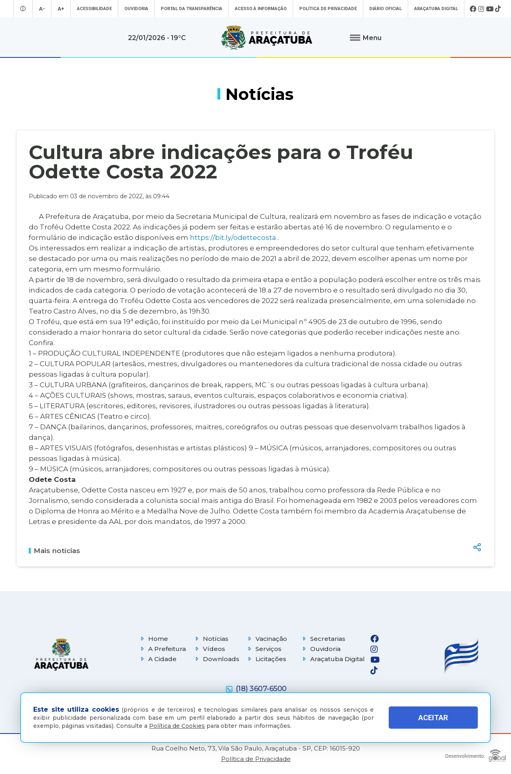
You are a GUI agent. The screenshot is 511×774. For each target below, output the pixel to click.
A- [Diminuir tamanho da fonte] (42, 9)
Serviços (263, 649)
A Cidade (157, 659)
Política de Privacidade (328, 8)
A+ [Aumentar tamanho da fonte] (60, 9)
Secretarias (322, 639)
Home (153, 639)
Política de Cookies (177, 725)
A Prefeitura (162, 649)
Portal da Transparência (191, 8)
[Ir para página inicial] (267, 37)
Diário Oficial (385, 8)
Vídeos (209, 649)
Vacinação (266, 639)
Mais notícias (54, 550)
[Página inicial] (61, 654)
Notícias (210, 639)
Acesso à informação (261, 8)
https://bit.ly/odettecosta (233, 237)
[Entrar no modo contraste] (23, 9)
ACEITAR (433, 717)
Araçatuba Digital (436, 8)
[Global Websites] (475, 753)
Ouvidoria (136, 8)
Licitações (266, 659)
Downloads (216, 659)
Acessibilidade (94, 8)
